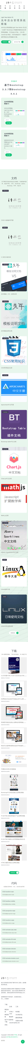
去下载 (8, 123)
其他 (6, 1025)
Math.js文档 (5, 515)
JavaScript (5, 375)
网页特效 (7, 1010)
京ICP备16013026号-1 (12, 1037)
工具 (14, 7)
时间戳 (18, 1011)
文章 (24, 7)
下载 (5, 7)
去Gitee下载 (19, 42)
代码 (19, 7)
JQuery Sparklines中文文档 (9, 552)
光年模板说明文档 (6, 331)
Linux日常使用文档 (7, 626)
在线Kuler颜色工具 (19, 1021)
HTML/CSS (5, 190)
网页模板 (7, 1015)
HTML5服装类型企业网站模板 (10, 862)
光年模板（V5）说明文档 (9, 294)
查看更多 (15, 633)
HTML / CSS (11, 1013)
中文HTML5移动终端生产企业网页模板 (13, 816)
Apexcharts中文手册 (7, 405)
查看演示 (7, 42)
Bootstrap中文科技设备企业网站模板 (12, 792)
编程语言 (5, 227)
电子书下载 (7, 1021)
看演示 (7, 120)
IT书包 (15, 1035)
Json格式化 (19, 1014)
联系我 (3, 1040)
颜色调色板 (19, 1017)
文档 (10, 7)
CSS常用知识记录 (6, 368)
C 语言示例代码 (6, 257)
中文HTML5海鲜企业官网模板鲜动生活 (13, 839)
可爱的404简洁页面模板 (8, 769)
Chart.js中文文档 (6, 478)
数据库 (11, 1016)
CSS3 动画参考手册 (7, 220)
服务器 (4, 559)
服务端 (11, 1019)
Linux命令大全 (5, 589)
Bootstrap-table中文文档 (8, 441)
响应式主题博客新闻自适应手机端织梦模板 (14, 745)
